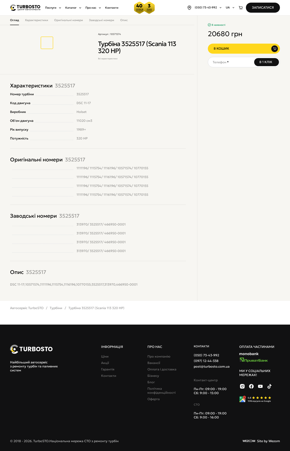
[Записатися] (263, 8)
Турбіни (56, 308)
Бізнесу (153, 376)
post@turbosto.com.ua (212, 366)
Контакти (111, 7)
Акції (105, 363)
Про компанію (158, 356)
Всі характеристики (107, 58)
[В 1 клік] (266, 62)
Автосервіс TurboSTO (27, 308)
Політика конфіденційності (161, 390)
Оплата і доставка (161, 369)
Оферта (153, 399)
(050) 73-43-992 (206, 355)
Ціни (105, 356)
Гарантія (107, 369)
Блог (151, 382)
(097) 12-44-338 (206, 361)
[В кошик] (244, 49)
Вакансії (153, 363)
